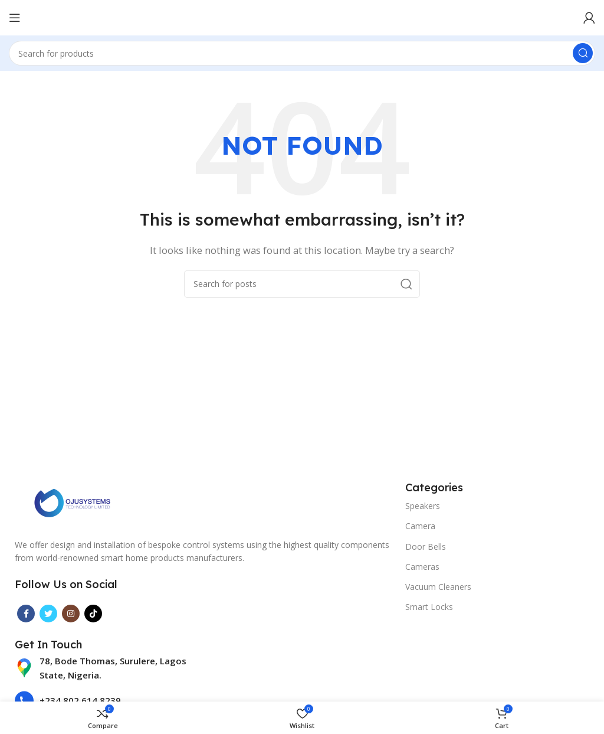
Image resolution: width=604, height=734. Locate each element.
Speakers (422, 505)
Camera (420, 525)
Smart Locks (429, 606)
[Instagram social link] (71, 613)
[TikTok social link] (93, 613)
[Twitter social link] (48, 613)
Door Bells (425, 546)
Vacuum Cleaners (438, 586)
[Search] (302, 53)
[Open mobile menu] (15, 18)
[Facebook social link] (26, 613)
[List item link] (106, 668)
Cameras (422, 566)
